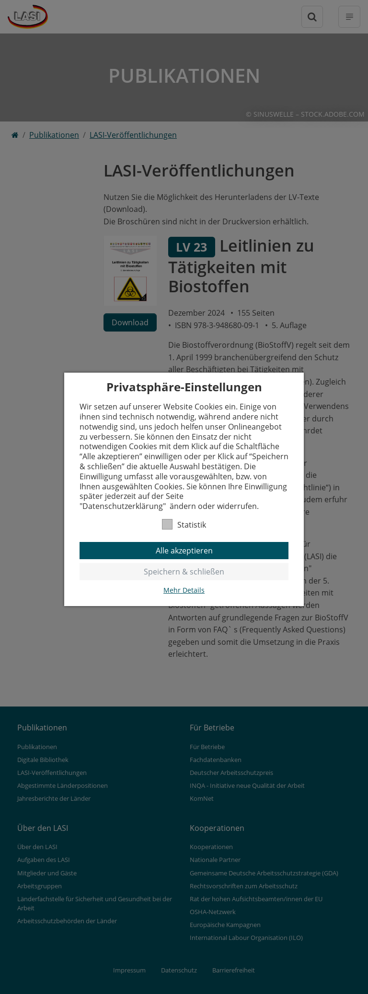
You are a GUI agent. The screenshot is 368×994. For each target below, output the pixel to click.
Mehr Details (184, 590)
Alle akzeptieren (184, 550)
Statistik (184, 524)
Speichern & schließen (184, 571)
